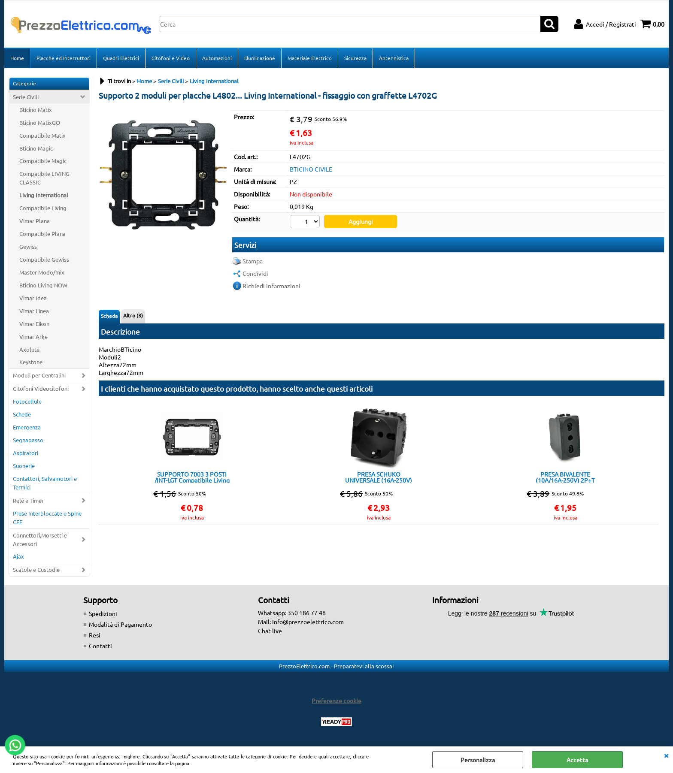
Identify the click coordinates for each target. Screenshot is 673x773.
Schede (22, 414)
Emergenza (27, 427)
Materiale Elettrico (310, 57)
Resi (94, 635)
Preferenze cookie (336, 700)
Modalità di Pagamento (120, 624)
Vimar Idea (33, 298)
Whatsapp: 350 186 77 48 (292, 612)
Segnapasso (28, 440)
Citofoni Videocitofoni (41, 388)
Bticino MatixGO (39, 122)
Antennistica (394, 57)
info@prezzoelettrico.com (308, 621)
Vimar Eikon (34, 323)
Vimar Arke (33, 336)
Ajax (18, 556)
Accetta (577, 760)
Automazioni (217, 57)
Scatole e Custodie (36, 569)
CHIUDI (666, 755)
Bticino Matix (35, 109)
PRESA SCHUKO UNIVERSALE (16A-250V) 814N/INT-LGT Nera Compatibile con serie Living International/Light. (378, 477)
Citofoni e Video (171, 57)
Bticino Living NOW (43, 285)
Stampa (253, 261)
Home (17, 57)
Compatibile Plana (42, 233)
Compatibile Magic (43, 160)
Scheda (109, 315)
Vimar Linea (34, 310)
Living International (43, 195)
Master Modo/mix (41, 272)
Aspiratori (25, 452)
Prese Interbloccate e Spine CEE (47, 517)
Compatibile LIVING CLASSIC (44, 178)
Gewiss (28, 246)
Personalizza (478, 760)
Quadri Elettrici (121, 57)
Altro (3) (133, 315)
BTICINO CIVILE (311, 169)
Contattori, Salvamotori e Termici (45, 483)
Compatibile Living (43, 207)
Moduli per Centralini (39, 375)
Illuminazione (259, 57)
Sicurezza (355, 57)
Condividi (255, 273)
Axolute (29, 349)
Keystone (30, 361)
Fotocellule (27, 401)
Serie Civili (26, 96)
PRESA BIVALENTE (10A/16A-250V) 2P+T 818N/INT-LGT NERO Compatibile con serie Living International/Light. (565, 477)
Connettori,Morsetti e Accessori (40, 539)
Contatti (100, 645)
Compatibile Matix (42, 135)
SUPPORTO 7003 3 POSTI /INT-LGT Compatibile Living (192, 477)
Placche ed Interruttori (63, 57)
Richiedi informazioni (271, 286)
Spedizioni (103, 613)
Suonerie (24, 465)
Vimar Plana (34, 220)
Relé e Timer (28, 500)
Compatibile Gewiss (44, 259)
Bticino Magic (36, 148)
